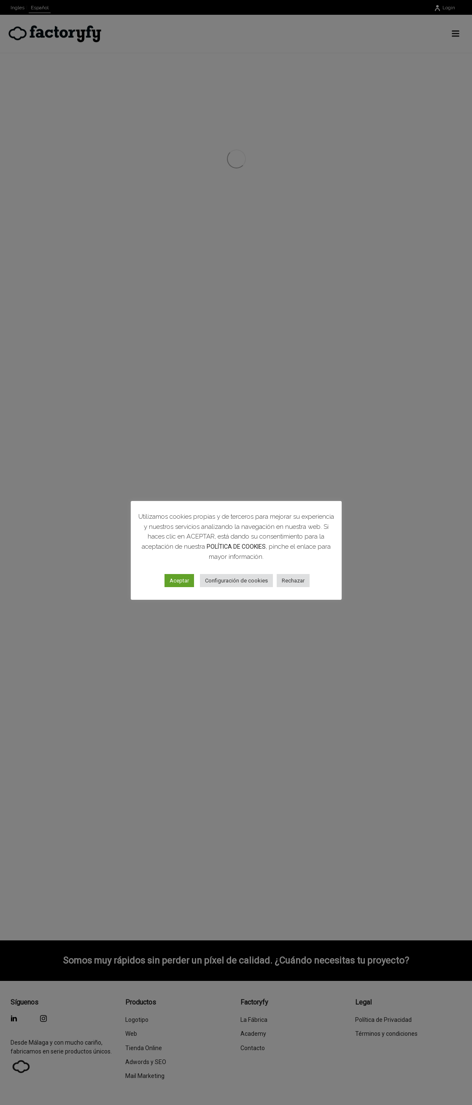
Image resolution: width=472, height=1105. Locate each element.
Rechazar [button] (293, 580)
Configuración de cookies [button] (236, 580)
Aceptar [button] (179, 580)
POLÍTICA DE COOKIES (236, 546)
